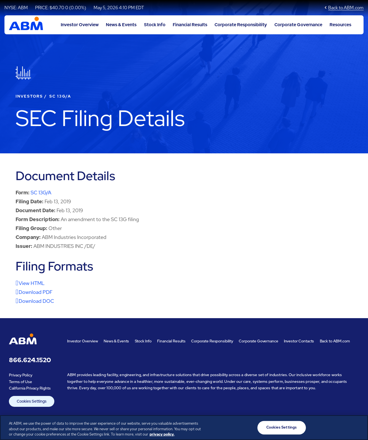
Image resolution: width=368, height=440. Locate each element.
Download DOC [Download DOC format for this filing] (36, 301)
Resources (340, 25)
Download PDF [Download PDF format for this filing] (35, 292)
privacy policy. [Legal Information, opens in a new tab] (162, 434)
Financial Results (190, 25)
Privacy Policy (20, 375)
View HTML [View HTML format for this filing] (32, 283)
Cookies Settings (32, 401)
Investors (29, 96)
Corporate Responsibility (241, 25)
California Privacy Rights (30, 388)
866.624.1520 (30, 360)
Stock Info (154, 25)
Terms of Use (20, 381)
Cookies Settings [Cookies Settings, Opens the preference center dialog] (281, 427)
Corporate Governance (298, 25)
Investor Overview (80, 25)
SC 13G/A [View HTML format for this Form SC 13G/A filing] (41, 192)
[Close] (359, 427)
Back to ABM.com (346, 8)
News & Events (121, 25)
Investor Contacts (299, 341)
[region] (184, 427)
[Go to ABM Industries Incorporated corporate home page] (26, 25)
